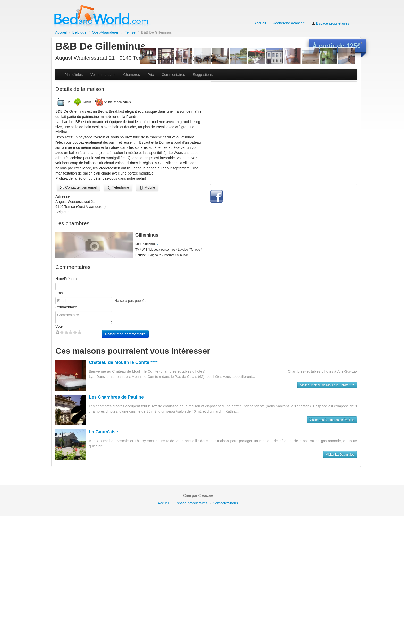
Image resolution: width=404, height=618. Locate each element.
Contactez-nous (225, 605)
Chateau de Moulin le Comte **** (123, 464)
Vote (59, 428)
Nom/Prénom (66, 381)
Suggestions (203, 177)
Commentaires (173, 177)
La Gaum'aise (103, 533)
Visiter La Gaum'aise (340, 556)
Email (59, 395)
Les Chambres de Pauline (116, 499)
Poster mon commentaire (125, 436)
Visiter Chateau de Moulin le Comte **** (327, 487)
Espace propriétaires (330, 23)
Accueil (260, 23)
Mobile (147, 289)
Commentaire (66, 409)
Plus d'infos (73, 177)
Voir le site (206, 58)
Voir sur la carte (102, 177)
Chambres (131, 177)
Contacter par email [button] (78, 289)
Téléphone (118, 289)
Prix (151, 177)
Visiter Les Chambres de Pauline (331, 522)
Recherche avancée (289, 23)
